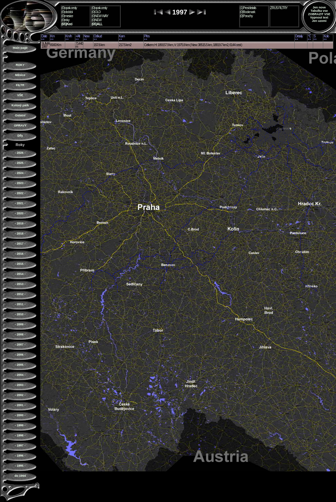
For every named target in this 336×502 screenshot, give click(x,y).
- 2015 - (20, 263)
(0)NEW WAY (100, 16)
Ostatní (20, 115)
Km (52, 36)
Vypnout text (319, 17)
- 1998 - (20, 435)
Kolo (326, 36)
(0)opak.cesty (69, 8)
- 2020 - (20, 213)
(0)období (67, 12)
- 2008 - (20, 334)
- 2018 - (20, 233)
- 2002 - (20, 395)
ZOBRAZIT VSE (319, 14)
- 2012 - (20, 294)
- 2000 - (20, 415)
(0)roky (65, 20)
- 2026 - (20, 152)
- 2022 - (20, 193)
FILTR (20, 85)
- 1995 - (20, 465)
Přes (147, 36)
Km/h (69, 36)
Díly (20, 135)
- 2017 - (20, 243)
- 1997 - (20, 445)
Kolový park (20, 105)
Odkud (98, 36)
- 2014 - (20, 274)
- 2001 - (20, 405)
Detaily (299, 36)
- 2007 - (20, 344)
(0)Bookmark (247, 12)
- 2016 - (20, 253)
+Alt (78, 36)
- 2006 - (20, 354)
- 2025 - (20, 163)
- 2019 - (20, 223)
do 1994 (20, 475)
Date (44, 36)
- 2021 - (20, 203)
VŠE (20, 95)
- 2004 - (20, 374)
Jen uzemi (319, 21)
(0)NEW (96, 20)
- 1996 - (20, 455)
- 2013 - (20, 284)
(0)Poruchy (246, 16)
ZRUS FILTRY (278, 8)
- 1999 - (20, 425)
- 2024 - (20, 173)
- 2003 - (20, 385)
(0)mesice (67, 16)
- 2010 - (20, 314)
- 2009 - (20, 324)
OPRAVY (20, 125)
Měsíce (20, 75)
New (86, 36)
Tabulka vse (319, 10)
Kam (122, 36)
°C (309, 36)
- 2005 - (20, 364)
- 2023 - (20, 183)
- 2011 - (20, 304)
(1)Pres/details (248, 8)
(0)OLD (96, 12)
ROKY (20, 65)
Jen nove (319, 7)
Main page (20, 47)
